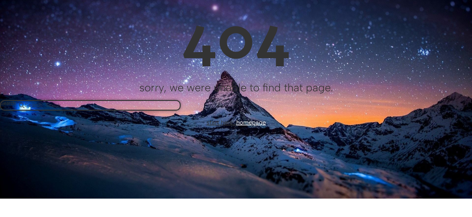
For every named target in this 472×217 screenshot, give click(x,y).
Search (8, 103)
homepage (251, 122)
